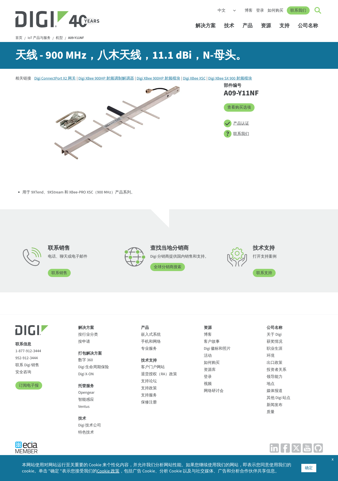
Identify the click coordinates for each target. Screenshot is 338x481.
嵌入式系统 (151, 334)
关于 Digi (274, 334)
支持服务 (149, 395)
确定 (309, 468)
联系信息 (23, 344)
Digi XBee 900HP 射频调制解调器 (106, 78)
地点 (271, 383)
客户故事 (212, 341)
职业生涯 (274, 348)
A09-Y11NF (76, 38)
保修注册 (149, 402)
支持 (286, 26)
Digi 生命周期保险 (93, 367)
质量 (271, 412)
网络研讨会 (214, 391)
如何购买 (275, 10)
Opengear (86, 392)
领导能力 (274, 376)
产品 (249, 26)
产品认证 (236, 123)
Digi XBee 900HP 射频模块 (158, 78)
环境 (271, 355)
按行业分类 (88, 334)
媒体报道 (274, 391)
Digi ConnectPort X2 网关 (55, 78)
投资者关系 (276, 369)
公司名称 (310, 26)
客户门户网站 (153, 367)
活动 (208, 355)
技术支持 (149, 360)
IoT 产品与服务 (39, 38)
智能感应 (86, 399)
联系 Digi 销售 (27, 365)
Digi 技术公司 (89, 425)
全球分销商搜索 (167, 267)
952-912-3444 (26, 358)
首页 (18, 38)
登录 (260, 10)
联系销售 (59, 273)
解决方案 (207, 26)
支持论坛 (149, 381)
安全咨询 (23, 372)
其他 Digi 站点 (278, 398)
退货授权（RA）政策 (159, 374)
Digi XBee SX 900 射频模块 (230, 78)
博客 (249, 10)
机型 (59, 38)
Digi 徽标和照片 (217, 348)
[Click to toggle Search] (318, 10)
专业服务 (149, 348)
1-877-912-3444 (28, 351)
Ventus (84, 406)
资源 (268, 26)
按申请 (84, 341)
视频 (208, 383)
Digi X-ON (86, 374)
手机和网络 (151, 341)
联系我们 (298, 10)
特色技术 (86, 432)
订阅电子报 (29, 385)
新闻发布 (274, 405)
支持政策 (149, 388)
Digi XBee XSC (194, 78)
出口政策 (274, 362)
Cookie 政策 (108, 471)
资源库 (210, 369)
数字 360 (85, 360)
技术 (231, 26)
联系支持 (264, 273)
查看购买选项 (239, 107)
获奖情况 (274, 341)
